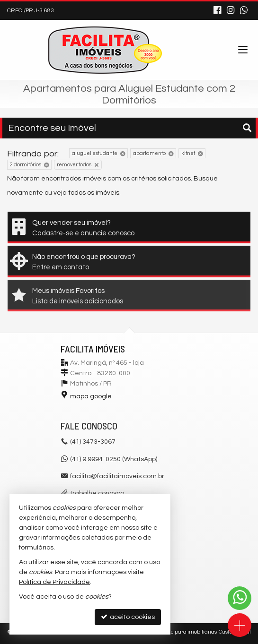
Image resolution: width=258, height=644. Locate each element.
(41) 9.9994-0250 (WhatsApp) (113, 459)
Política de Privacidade (54, 582)
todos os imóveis (93, 192)
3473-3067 (93, 441)
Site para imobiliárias (191, 632)
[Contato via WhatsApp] (239, 598)
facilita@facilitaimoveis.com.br (117, 476)
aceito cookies (128, 616)
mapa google (91, 396)
